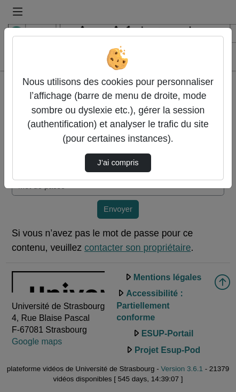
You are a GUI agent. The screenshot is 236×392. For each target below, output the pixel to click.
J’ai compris (117, 162)
